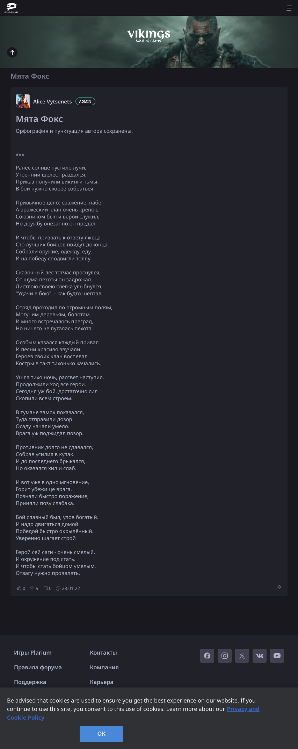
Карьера (101, 682)
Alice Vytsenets (52, 101)
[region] (149, 718)
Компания (104, 667)
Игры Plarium (33, 652)
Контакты (103, 652)
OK (101, 733)
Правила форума (38, 667)
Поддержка (30, 682)
